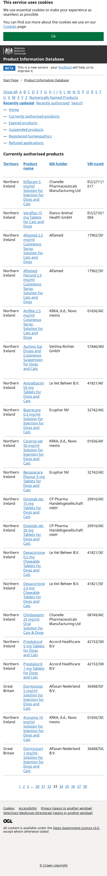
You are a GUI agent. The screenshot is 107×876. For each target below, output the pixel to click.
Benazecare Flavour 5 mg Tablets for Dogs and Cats (34, 481)
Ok (53, 36)
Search (77, 103)
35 (67, 786)
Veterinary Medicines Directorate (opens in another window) (48, 813)
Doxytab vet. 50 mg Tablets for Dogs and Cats (33, 534)
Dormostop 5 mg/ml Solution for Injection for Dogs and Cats (33, 697)
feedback (65, 67)
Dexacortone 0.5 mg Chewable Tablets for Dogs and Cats (34, 563)
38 (85, 786)
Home (14, 109)
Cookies (10, 26)
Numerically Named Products (53, 97)
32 (49, 786)
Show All (10, 92)
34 (61, 786)
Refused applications (26, 143)
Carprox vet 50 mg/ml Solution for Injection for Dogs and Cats (33, 452)
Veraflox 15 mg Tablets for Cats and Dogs (33, 219)
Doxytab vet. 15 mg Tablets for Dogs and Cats (33, 508)
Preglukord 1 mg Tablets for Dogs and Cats (33, 671)
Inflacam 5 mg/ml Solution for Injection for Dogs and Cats (33, 192)
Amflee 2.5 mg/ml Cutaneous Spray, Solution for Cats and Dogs (33, 324)
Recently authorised (52, 103)
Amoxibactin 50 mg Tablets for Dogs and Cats (33, 392)
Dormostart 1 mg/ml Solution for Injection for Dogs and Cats (33, 759)
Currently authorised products (34, 116)
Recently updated (18, 103)
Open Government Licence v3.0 (76, 828)
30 (37, 786)
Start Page (10, 80)
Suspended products (26, 129)
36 (73, 786)
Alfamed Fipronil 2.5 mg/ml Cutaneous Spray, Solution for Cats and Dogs (33, 286)
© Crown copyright (54, 865)
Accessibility (28, 808)
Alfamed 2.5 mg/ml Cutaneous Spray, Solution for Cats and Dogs (33, 248)
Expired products (23, 123)
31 (43, 786)
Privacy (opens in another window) (66, 808)
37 (79, 786)
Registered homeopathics (30, 136)
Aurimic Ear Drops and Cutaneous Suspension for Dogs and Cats (33, 357)
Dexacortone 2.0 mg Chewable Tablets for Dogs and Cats (34, 594)
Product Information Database (33, 59)
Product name (30, 166)
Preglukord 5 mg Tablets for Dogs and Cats (33, 648)
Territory (10, 163)
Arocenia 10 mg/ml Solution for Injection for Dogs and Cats (33, 728)
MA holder (58, 163)
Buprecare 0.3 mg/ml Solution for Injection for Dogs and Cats (33, 420)
